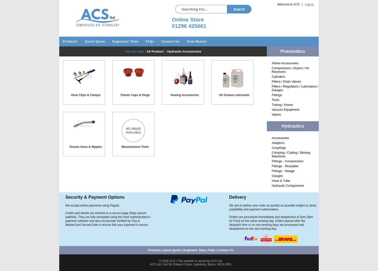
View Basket (197, 41)
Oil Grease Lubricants (234, 95)
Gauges (277, 176)
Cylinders (278, 76)
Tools (275, 100)
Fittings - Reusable (285, 166)
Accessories (280, 138)
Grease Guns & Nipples (86, 147)
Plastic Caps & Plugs (135, 95)
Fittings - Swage (283, 171)
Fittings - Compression (288, 161)
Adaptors (278, 143)
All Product (155, 51)
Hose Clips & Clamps (86, 95)
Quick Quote (95, 41)
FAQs (150, 41)
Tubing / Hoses (282, 105)
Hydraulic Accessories (184, 51)
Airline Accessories (285, 63)
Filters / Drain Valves (286, 81)
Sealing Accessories (184, 95)
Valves (276, 114)
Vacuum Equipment (285, 109)
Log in (309, 4)
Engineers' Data (125, 41)
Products (70, 41)
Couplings (279, 148)
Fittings (277, 95)
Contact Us (170, 41)
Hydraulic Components (288, 185)
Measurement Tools (135, 147)
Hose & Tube (281, 181)
